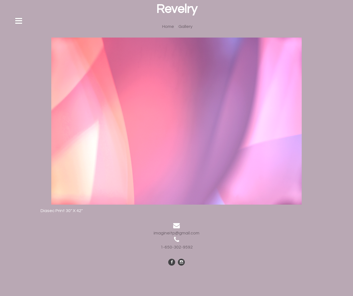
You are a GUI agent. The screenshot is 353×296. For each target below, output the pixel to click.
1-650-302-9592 (177, 247)
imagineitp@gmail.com (176, 233)
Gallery (185, 26)
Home (168, 26)
